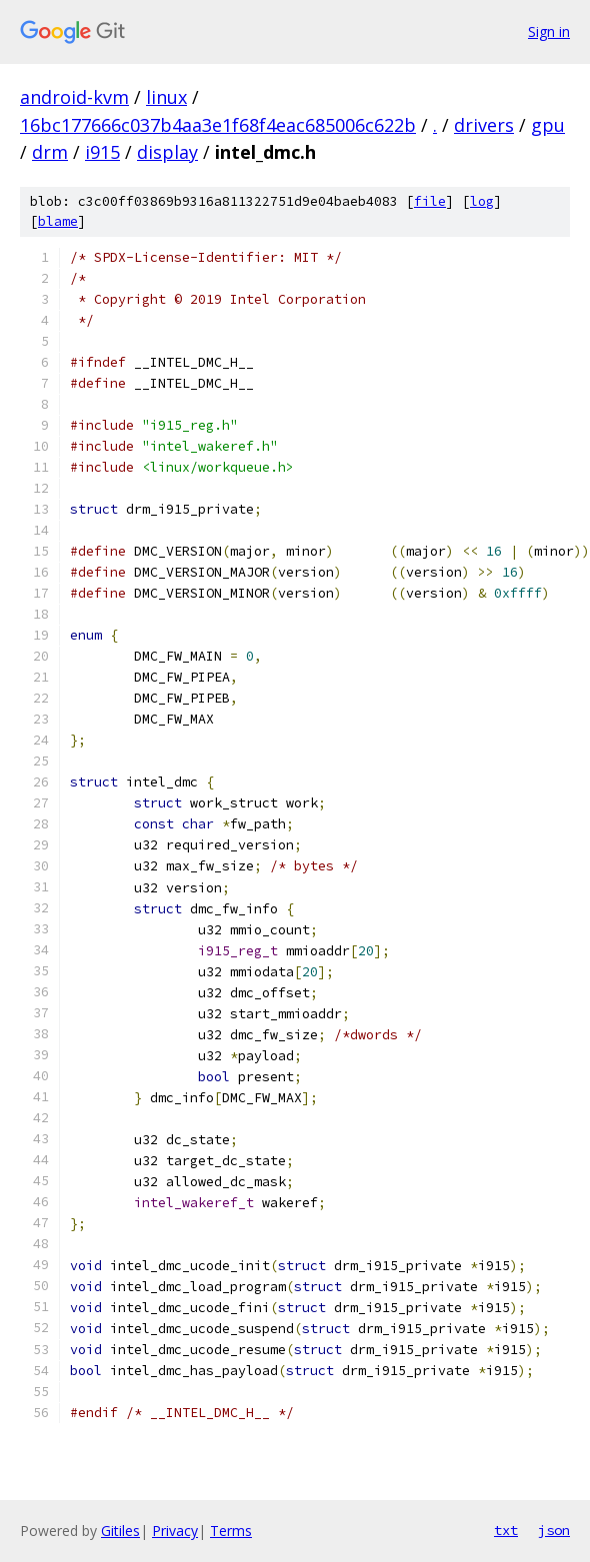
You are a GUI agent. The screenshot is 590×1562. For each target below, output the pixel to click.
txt (506, 1530)
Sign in (549, 31)
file (430, 201)
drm (50, 152)
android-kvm (74, 97)
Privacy (175, 1530)
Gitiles (120, 1530)
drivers (484, 125)
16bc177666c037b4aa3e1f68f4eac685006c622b (218, 125)
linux (166, 97)
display (167, 152)
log (482, 201)
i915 (102, 152)
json (554, 1530)
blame (58, 221)
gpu (548, 125)
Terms (231, 1530)
